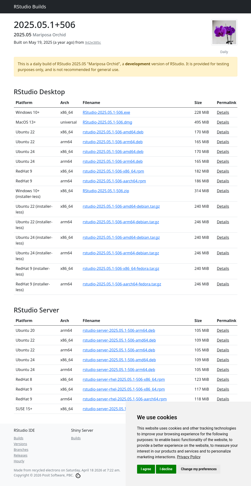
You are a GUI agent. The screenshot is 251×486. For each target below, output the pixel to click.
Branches (21, 449)
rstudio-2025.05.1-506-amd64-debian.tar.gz (121, 206)
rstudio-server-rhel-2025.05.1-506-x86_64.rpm (124, 379)
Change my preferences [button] (199, 469)
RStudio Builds (30, 6)
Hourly (19, 461)
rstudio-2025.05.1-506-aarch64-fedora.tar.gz (122, 284)
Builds (18, 438)
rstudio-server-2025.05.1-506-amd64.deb (119, 340)
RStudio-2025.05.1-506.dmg (107, 122)
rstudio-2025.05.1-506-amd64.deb (113, 132)
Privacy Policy (189, 457)
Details (223, 112)
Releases (20, 455)
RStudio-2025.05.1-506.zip (106, 190)
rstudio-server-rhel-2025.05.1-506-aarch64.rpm (125, 399)
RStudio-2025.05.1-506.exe (106, 112)
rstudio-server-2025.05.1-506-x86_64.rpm (119, 408)
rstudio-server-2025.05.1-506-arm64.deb (119, 330)
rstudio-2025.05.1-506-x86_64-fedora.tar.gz (121, 268)
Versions (20, 444)
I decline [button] (166, 469)
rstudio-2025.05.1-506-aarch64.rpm (114, 181)
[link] (189, 457)
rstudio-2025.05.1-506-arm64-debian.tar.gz (121, 221)
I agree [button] (146, 469)
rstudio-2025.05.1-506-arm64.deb (113, 141)
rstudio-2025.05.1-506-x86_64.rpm (113, 171)
